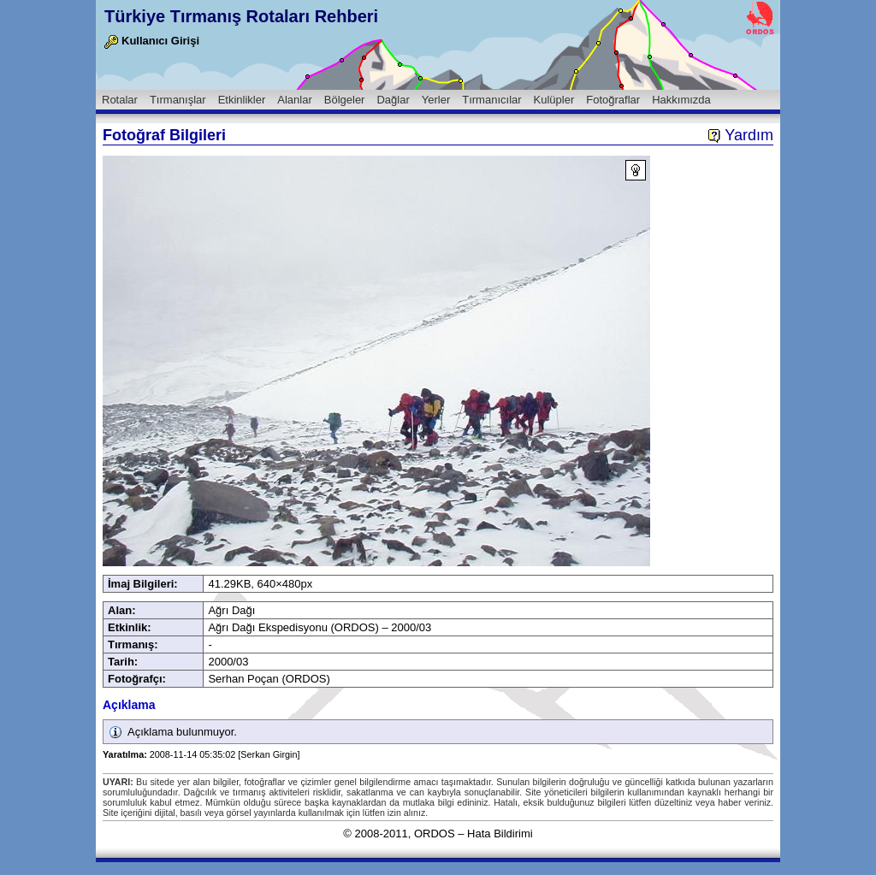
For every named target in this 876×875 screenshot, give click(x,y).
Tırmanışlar (178, 99)
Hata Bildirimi (500, 833)
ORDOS (434, 833)
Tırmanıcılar (491, 99)
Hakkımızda (681, 99)
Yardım (740, 135)
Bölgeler (344, 99)
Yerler (436, 99)
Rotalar (120, 99)
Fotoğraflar (613, 99)
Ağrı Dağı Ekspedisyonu (267, 627)
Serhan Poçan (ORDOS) (268, 678)
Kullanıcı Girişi (151, 40)
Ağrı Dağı (231, 610)
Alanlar (294, 99)
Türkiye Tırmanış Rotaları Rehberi (241, 16)
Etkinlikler (242, 99)
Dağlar (392, 99)
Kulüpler (554, 99)
